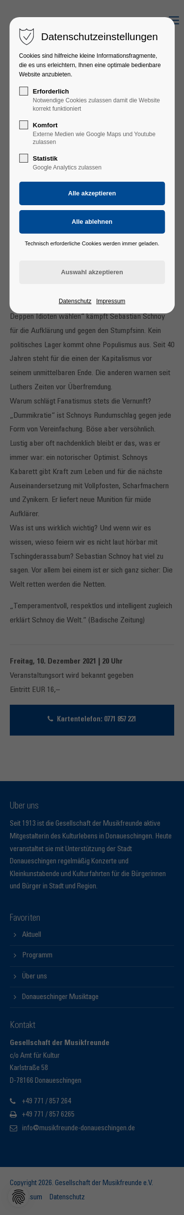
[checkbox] (23, 91)
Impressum (110, 301)
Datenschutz (75, 301)
